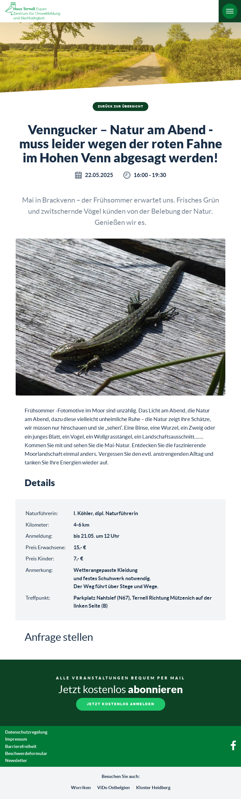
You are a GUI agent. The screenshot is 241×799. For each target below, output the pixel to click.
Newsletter (16, 760)
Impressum (16, 739)
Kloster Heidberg (153, 787)
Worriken (81, 787)
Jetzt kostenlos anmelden (120, 704)
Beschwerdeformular (26, 753)
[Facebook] (233, 748)
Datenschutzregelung (26, 732)
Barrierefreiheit (20, 746)
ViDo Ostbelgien (113, 787)
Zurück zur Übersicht (120, 106)
